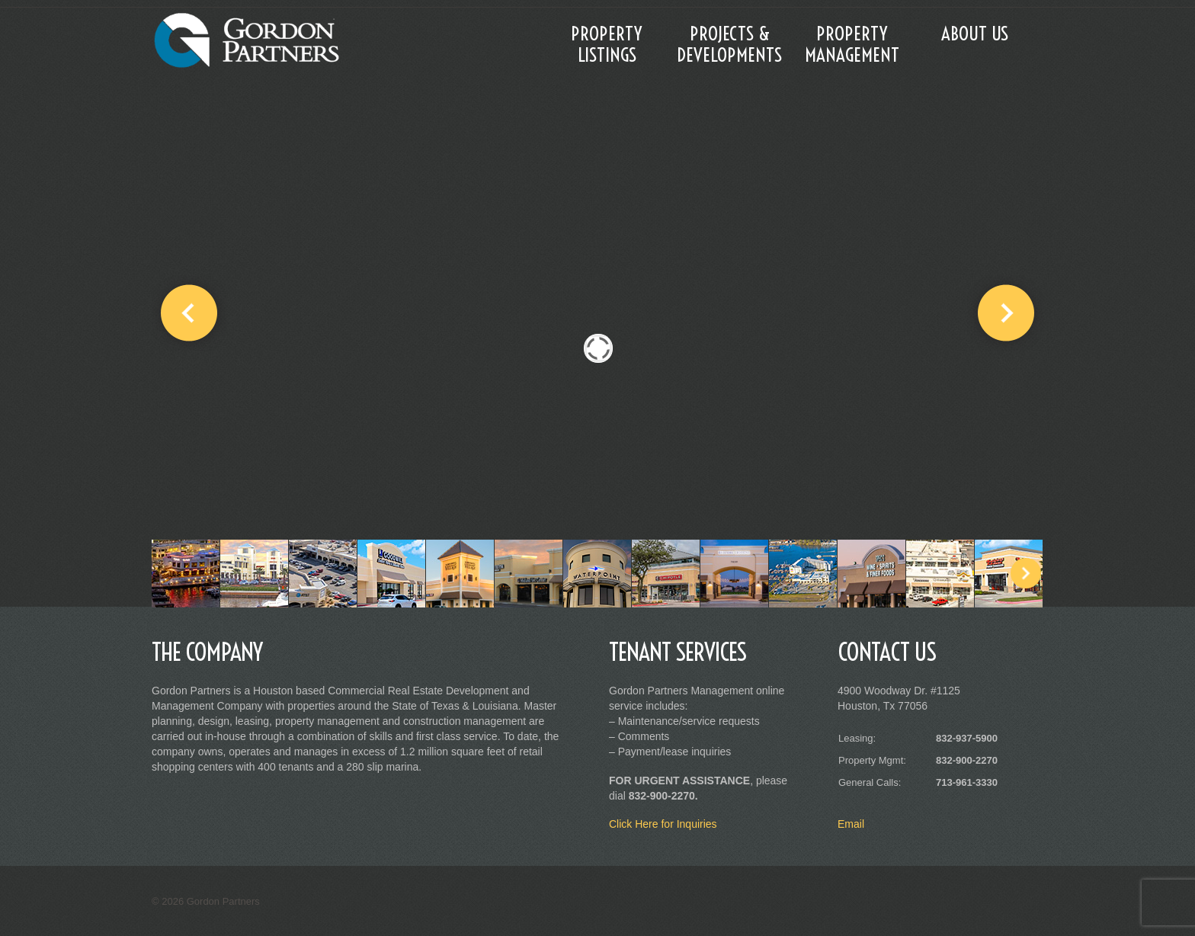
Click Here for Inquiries (663, 824)
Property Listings (606, 43)
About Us (974, 33)
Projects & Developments (729, 43)
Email (851, 824)
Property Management (852, 43)
